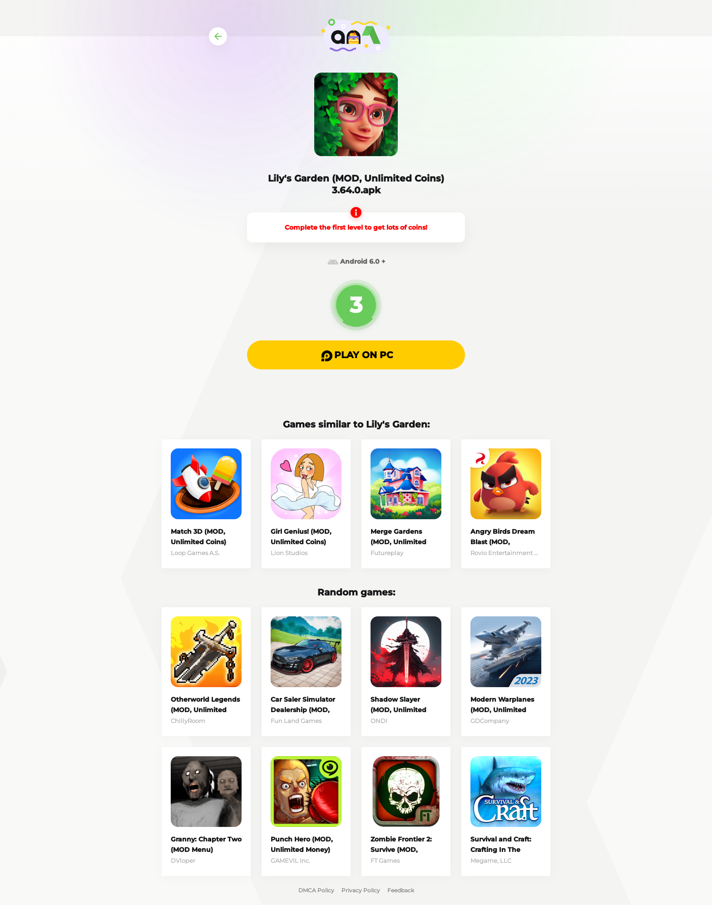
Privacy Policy (360, 890)
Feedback (400, 890)
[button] (356, 354)
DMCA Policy (316, 890)
